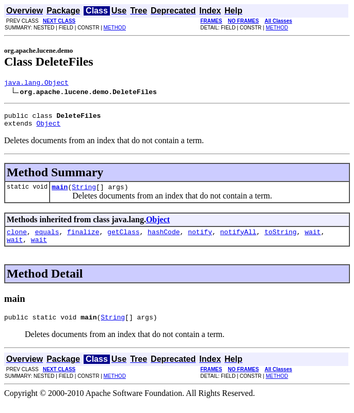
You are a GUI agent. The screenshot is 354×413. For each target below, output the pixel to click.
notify (200, 239)
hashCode (164, 239)
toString (280, 239)
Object (48, 127)
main (60, 192)
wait (312, 239)
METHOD (115, 27)
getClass (123, 239)
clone (17, 239)
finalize (83, 239)
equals (47, 239)
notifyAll (238, 239)
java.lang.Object (36, 83)
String (84, 192)
